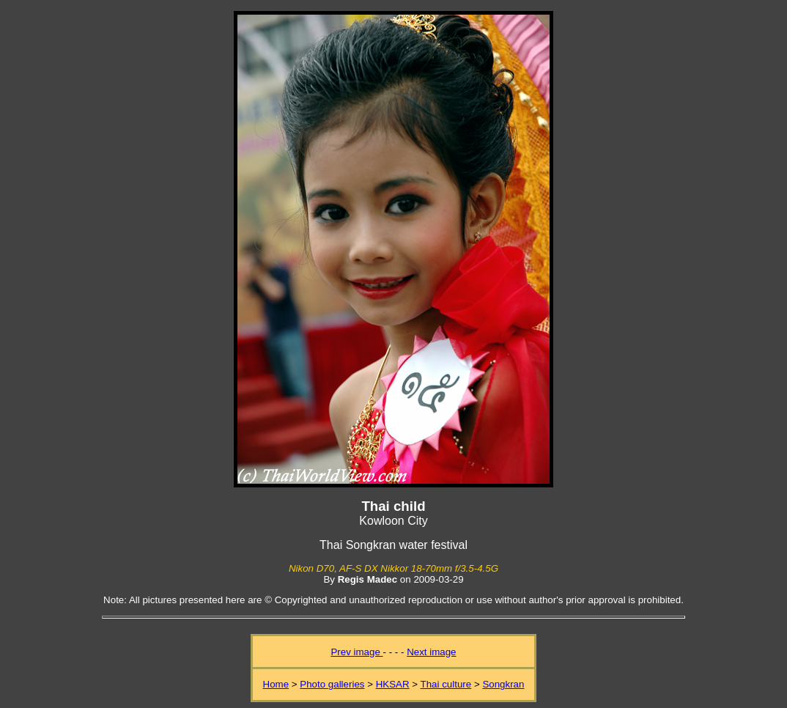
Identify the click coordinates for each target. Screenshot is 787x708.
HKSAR (393, 684)
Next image (431, 651)
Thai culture (446, 684)
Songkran (503, 684)
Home (276, 684)
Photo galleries (332, 684)
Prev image (356, 651)
